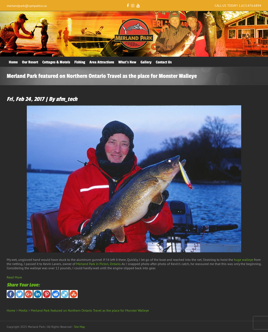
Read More (14, 277)
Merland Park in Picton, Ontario (98, 264)
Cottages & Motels (56, 62)
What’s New (127, 62)
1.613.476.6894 (250, 5)
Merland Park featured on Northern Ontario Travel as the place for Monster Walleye (90, 310)
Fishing (79, 62)
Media (23, 310)
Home (13, 62)
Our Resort (30, 62)
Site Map (79, 327)
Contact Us (164, 62)
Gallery (146, 62)
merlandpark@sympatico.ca (27, 6)
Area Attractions (101, 62)
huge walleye (243, 259)
